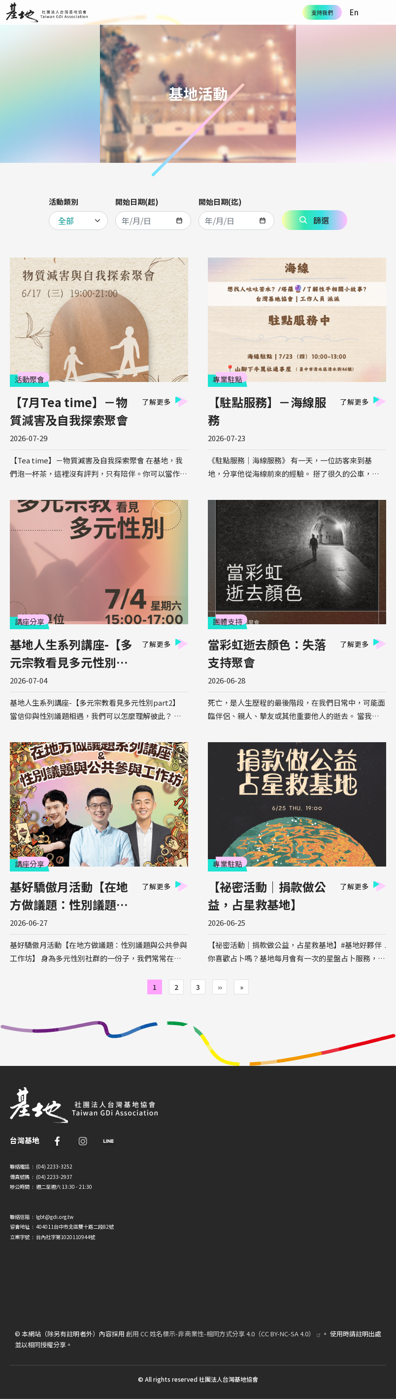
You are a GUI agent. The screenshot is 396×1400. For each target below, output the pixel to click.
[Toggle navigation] (383, 12)
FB (57, 1141)
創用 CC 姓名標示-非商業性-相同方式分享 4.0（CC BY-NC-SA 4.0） (224, 1333)
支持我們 (322, 12)
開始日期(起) (137, 201)
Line (108, 1141)
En (354, 12)
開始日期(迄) (220, 201)
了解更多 (156, 402)
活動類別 (63, 201)
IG (83, 1141)
